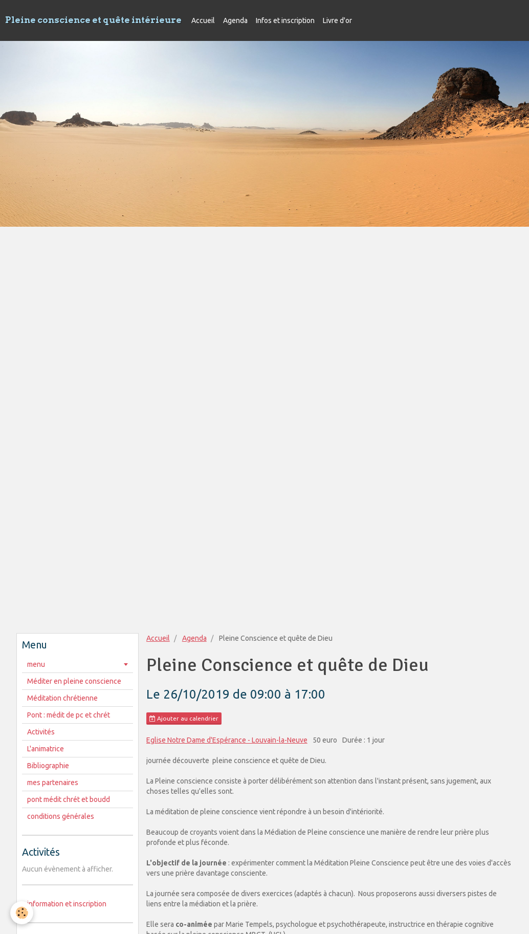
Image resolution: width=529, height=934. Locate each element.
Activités (41, 732)
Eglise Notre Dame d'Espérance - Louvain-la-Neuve (226, 740)
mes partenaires (52, 782)
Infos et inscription (285, 20)
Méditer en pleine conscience (74, 681)
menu (36, 664)
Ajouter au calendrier (183, 718)
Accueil (203, 20)
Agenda (235, 20)
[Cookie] (21, 912)
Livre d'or (337, 20)
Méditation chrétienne (62, 698)
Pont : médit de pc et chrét (68, 715)
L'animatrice (45, 749)
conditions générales (60, 816)
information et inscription (66, 904)
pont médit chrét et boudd (68, 799)
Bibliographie (48, 766)
